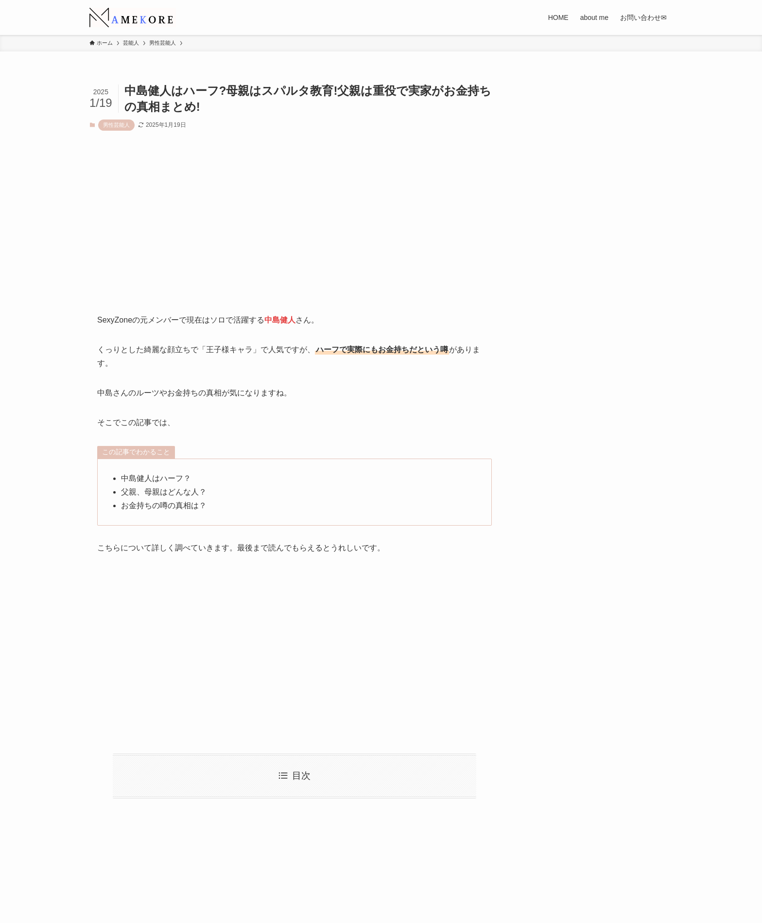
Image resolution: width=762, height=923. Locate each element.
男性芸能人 (116, 125)
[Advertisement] (294, 230)
